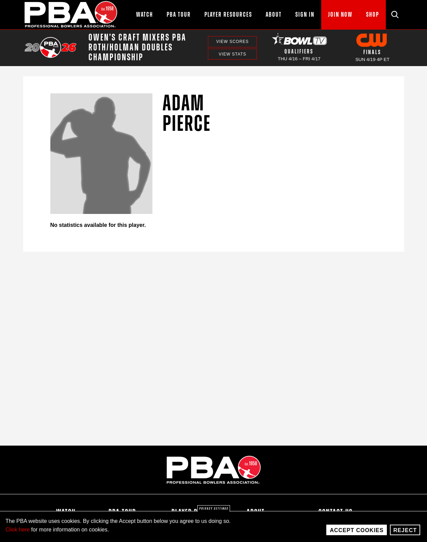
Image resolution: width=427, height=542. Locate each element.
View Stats (232, 54)
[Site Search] (395, 15)
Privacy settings (213, 508)
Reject (405, 530)
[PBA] (71, 14)
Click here (17, 529)
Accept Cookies (356, 530)
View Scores (232, 41)
